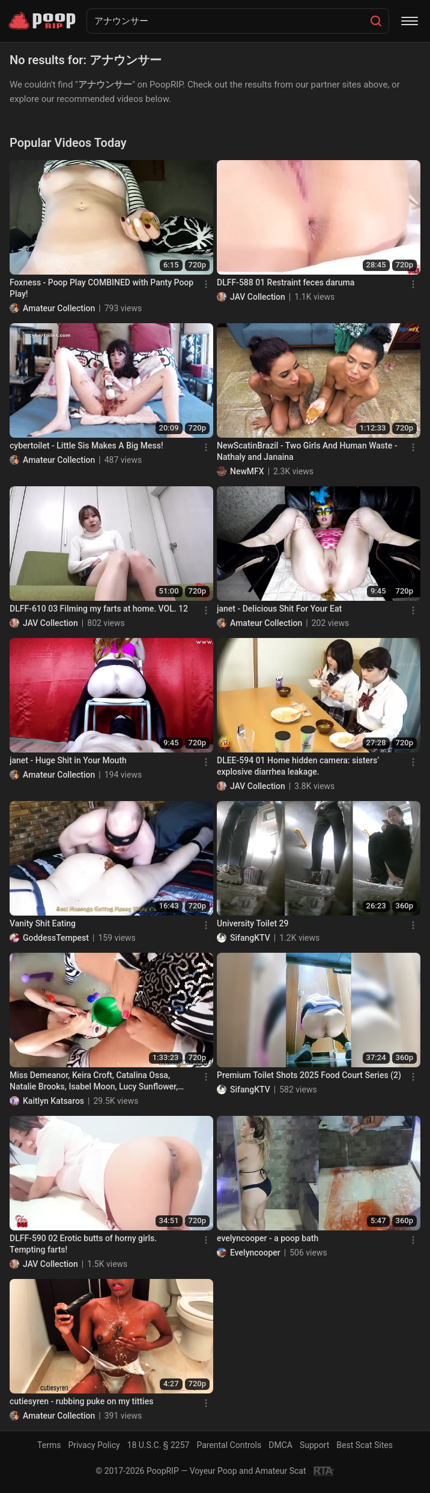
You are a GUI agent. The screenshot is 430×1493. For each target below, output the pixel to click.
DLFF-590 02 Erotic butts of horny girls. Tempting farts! (83, 1244)
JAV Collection (257, 297)
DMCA (280, 1445)
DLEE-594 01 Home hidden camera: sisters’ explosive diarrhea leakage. (298, 766)
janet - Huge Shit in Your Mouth (68, 760)
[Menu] (409, 21)
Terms (49, 1445)
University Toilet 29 (253, 923)
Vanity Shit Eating (43, 923)
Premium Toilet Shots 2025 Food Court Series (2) (309, 1075)
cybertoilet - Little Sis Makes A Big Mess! (86, 445)
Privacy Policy (94, 1445)
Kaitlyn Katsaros (53, 1101)
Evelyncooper (255, 1252)
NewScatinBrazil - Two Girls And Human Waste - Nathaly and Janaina (307, 451)
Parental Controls (228, 1445)
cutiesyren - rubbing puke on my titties (81, 1401)
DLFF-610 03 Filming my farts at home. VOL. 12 (99, 608)
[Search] (376, 21)
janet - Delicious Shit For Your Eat (279, 608)
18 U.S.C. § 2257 (158, 1445)
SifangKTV (250, 938)
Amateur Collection (59, 308)
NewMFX (247, 471)
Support (314, 1445)
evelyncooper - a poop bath (267, 1238)
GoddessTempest (56, 938)
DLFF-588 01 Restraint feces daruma (285, 282)
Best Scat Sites (364, 1445)
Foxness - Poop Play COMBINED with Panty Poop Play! (101, 288)
